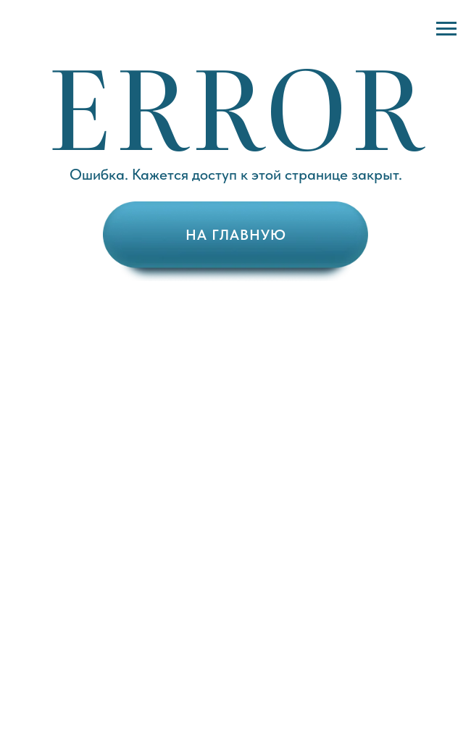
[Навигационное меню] (446, 29)
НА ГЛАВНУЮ (236, 234)
